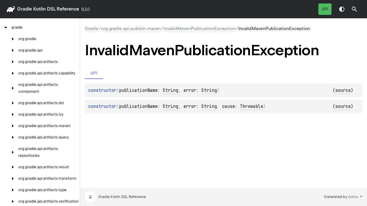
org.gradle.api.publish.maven (131, 28)
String (170, 90)
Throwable (251, 106)
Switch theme (342, 9)
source (343, 90)
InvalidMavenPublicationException (199, 28)
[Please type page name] (354, 9)
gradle (24, 9)
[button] (354, 9)
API (325, 9)
